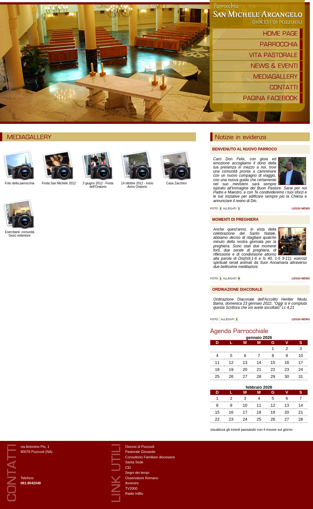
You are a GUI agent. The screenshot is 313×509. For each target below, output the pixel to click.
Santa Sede (134, 462)
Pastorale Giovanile (140, 452)
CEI (128, 467)
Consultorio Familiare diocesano (150, 457)
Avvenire (132, 483)
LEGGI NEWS (301, 208)
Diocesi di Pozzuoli (139, 447)
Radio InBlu (134, 493)
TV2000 (131, 488)
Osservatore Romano (141, 478)
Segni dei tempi (137, 472)
